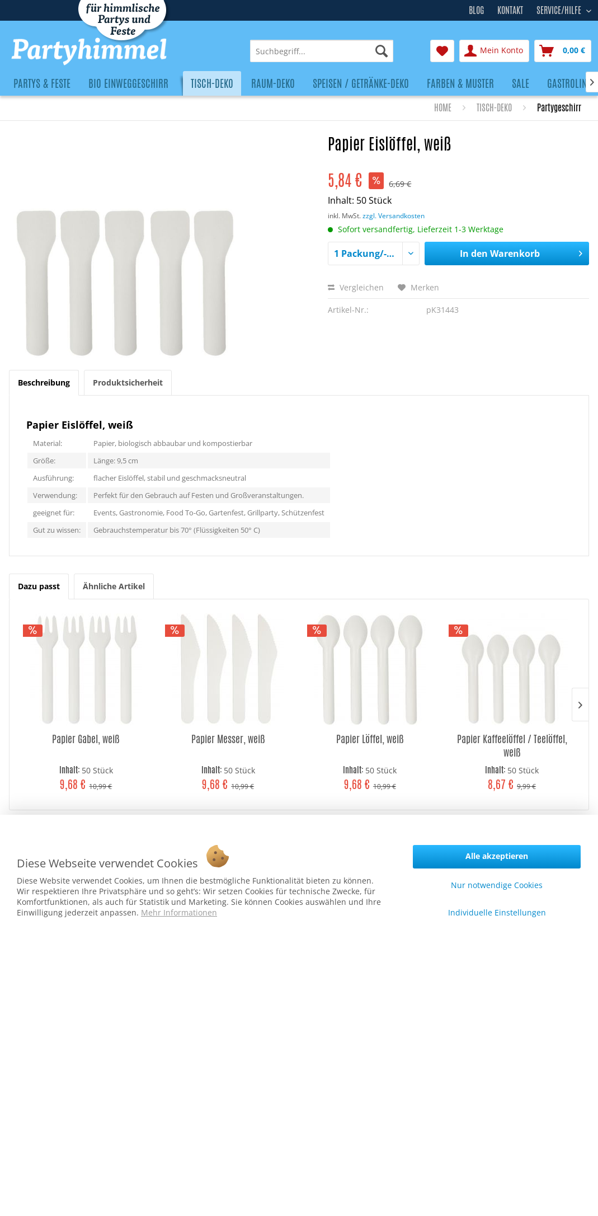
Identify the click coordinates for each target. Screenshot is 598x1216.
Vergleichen (356, 287)
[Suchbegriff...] (322, 51)
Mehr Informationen (179, 912)
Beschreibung (44, 382)
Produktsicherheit (128, 382)
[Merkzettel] (442, 51)
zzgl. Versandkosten (393, 215)
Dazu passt (39, 586)
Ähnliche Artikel (114, 586)
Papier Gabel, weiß (86, 739)
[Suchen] (381, 51)
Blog (476, 10)
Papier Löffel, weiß (370, 739)
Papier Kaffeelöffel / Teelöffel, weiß (512, 745)
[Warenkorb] (562, 51)
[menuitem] (322, 51)
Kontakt (510, 10)
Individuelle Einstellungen (497, 912)
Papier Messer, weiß (228, 739)
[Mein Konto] (494, 51)
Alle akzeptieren (496, 856)
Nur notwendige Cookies (497, 885)
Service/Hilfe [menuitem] (559, 9)
